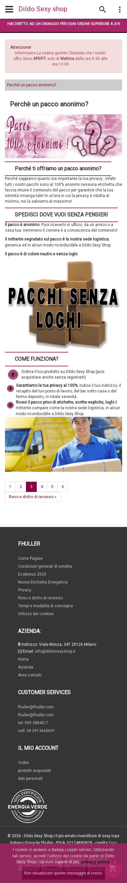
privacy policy (95, 861)
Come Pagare (30, 558)
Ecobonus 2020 (32, 574)
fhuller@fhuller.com (36, 707)
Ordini (23, 762)
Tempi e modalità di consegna (45, 606)
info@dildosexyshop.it (55, 651)
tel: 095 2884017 (33, 723)
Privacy (24, 590)
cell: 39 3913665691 (36, 730)
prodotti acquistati (34, 770)
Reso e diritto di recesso (32, 497)
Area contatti (30, 675)
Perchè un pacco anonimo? (31, 85)
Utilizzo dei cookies (36, 614)
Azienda (25, 667)
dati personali (30, 778)
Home (23, 659)
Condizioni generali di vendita (45, 566)
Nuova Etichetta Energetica (43, 582)
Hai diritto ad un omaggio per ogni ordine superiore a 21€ (63, 24)
